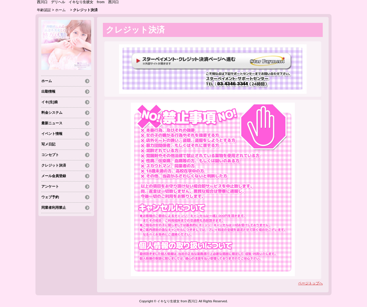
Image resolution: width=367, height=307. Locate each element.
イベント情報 (51, 134)
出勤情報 (48, 91)
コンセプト (50, 155)
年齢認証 (44, 10)
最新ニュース (51, 123)
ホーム (62, 10)
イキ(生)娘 (49, 102)
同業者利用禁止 (53, 208)
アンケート (50, 186)
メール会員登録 (53, 176)
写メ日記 (48, 144)
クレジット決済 (53, 165)
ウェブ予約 (50, 197)
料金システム (51, 113)
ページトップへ (310, 283)
